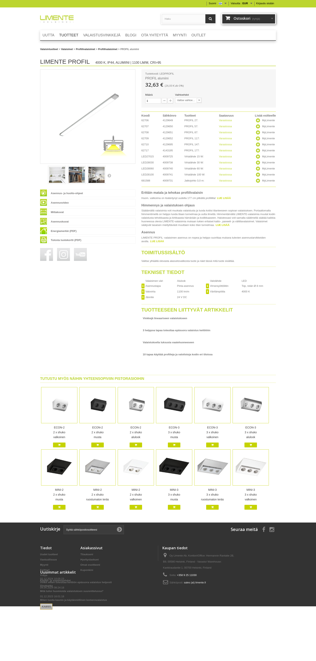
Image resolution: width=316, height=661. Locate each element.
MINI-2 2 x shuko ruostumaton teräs (97, 494)
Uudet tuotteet (49, 554)
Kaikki (86, 634)
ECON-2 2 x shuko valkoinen (59, 432)
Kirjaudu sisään (265, 3)
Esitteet (45, 570)
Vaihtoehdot (182, 94)
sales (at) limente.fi (195, 582)
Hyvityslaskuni (89, 559)
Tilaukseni (86, 554)
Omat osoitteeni (90, 564)
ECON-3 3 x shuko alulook (251, 432)
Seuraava (109, 175)
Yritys (43, 575)
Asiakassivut (91, 547)
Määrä (149, 94)
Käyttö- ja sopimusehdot (55, 580)
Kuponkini (86, 570)
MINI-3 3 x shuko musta (174, 494)
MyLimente (268, 120)
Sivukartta (46, 585)
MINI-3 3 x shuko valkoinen (251, 494)
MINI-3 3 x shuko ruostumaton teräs (212, 494)
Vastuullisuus (48, 559)
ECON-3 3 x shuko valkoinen (212, 432)
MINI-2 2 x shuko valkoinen (136, 494)
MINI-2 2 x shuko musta (59, 494)
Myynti (44, 564)
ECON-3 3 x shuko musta (174, 432)
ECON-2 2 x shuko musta (97, 432)
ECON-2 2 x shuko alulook (136, 432)
